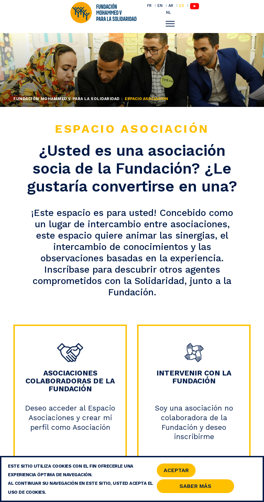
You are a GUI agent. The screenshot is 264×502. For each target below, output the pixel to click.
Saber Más (195, 487)
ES (181, 5)
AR (170, 5)
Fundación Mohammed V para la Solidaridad (66, 99)
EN (160, 5)
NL (168, 12)
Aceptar (176, 471)
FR (149, 5)
